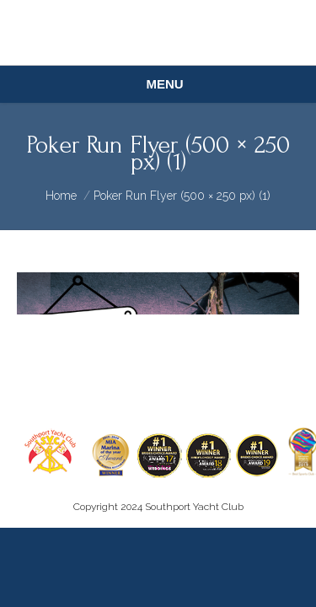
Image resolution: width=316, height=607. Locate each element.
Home (61, 195)
